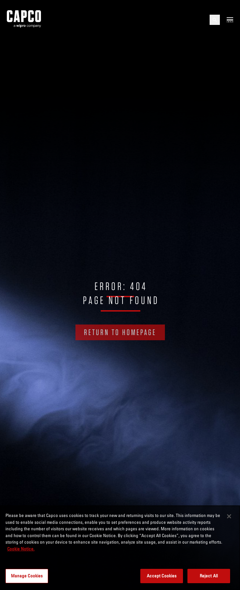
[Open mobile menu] (230, 19)
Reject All (209, 575)
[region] (120, 547)
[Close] (229, 516)
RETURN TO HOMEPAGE (120, 332)
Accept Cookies (162, 575)
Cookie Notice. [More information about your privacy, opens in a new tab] (20, 548)
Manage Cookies (27, 575)
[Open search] (215, 20)
